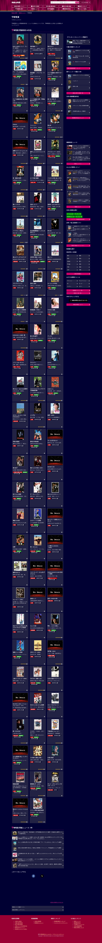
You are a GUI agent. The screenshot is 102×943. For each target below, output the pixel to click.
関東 (80, 255)
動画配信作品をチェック (78, 117)
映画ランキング (82, 6)
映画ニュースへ (78, 163)
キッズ (80, 283)
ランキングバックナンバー (61, 923)
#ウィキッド (77, 214)
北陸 (80, 264)
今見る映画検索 (84, 2)
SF (67, 283)
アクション (69, 280)
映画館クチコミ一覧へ (78, 290)
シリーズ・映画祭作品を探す (78, 219)
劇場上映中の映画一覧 (78, 93)
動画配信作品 (67, 9)
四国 (80, 267)
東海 (80, 258)
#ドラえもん (70, 214)
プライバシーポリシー (58, 934)
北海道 (68, 261)
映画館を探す (19, 9)
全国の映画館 (38, 921)
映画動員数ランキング (59, 921)
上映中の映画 (35, 6)
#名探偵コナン (70, 216)
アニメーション (82, 280)
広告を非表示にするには (57, 902)
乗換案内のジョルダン (46, 934)
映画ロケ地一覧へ (78, 293)
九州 (68, 269)
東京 (68, 255)
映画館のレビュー (39, 923)
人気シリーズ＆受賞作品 (21, 926)
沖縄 (80, 269)
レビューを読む (82, 9)
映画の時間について (78, 304)
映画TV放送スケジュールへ (78, 245)
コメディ (69, 286)
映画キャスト (22, 13)
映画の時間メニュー (19, 6)
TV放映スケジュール (79, 924)
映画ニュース (35, 9)
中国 (68, 267)
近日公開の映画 (66, 6)
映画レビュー (78, 206)
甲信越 (68, 264)
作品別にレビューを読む (21, 929)
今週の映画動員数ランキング (73, 68)
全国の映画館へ (78, 273)
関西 (68, 258)
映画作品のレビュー (20, 927)
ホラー (80, 286)
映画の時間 (14, 13)
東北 (80, 261)
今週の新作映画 (50, 6)
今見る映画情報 (78, 926)
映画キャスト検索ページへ (18, 907)
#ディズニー (78, 216)
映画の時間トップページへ (18, 909)
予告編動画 (50, 9)
